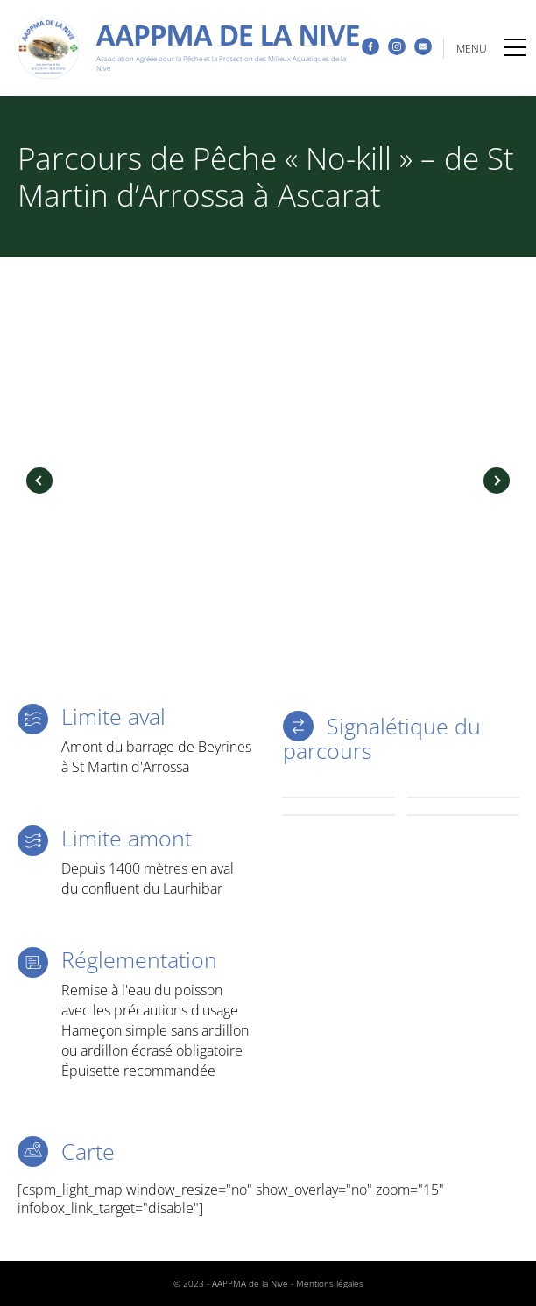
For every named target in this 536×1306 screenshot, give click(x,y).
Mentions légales (329, 1283)
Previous (39, 480)
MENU (491, 48)
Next (496, 480)
